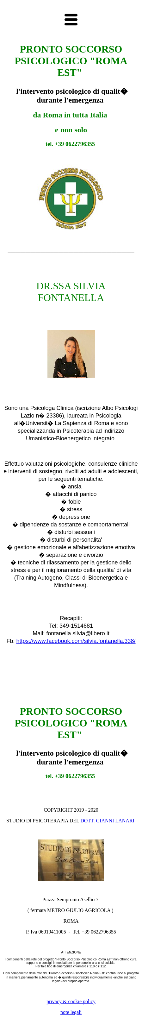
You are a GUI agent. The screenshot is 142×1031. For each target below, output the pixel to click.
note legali (71, 1012)
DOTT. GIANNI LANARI (107, 820)
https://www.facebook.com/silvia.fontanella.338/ (75, 641)
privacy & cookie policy (71, 1001)
